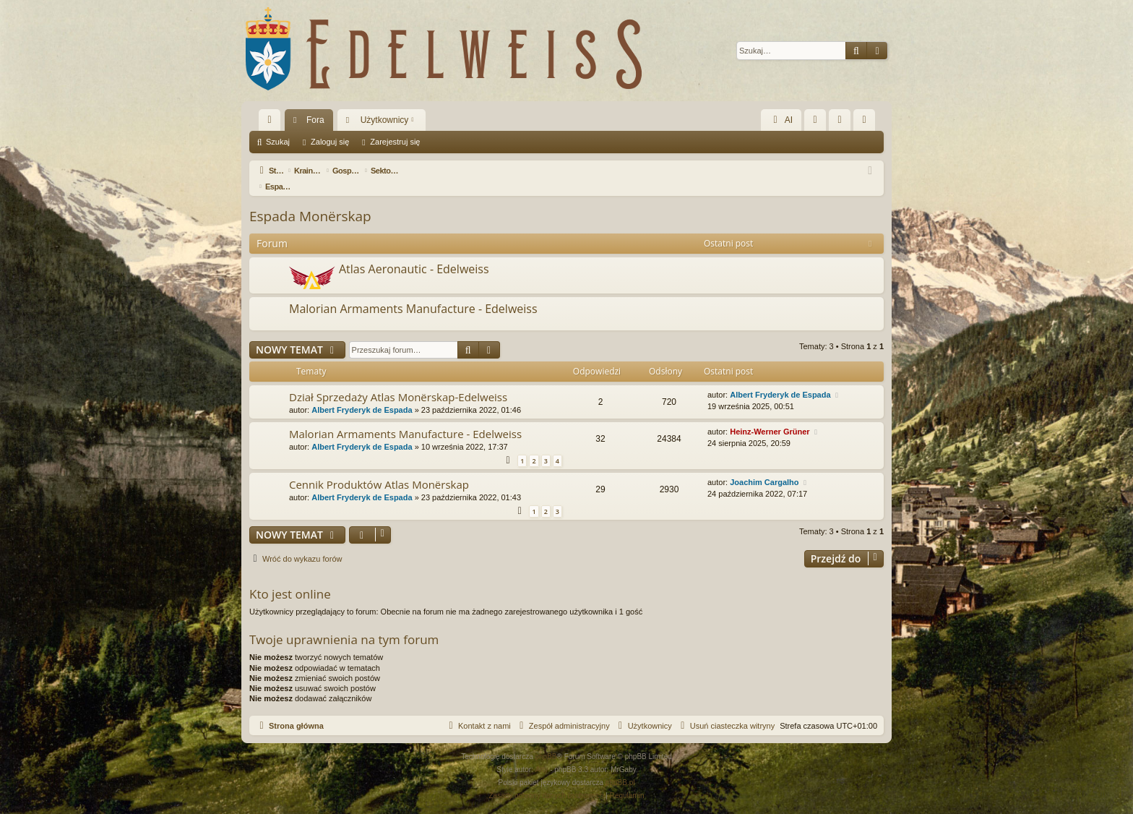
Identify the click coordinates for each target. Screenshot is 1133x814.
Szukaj (278, 141)
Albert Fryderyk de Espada (361, 394)
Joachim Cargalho (764, 466)
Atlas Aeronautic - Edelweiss (414, 253)
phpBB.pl (620, 767)
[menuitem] (815, 120)
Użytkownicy (385, 120)
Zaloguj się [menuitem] (842, 123)
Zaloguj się (330, 141)
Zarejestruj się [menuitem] (867, 123)
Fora (315, 120)
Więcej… (272, 123)
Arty (541, 754)
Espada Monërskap (310, 200)
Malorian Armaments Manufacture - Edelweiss (413, 293)
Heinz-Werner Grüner (769, 415)
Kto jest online (290, 578)
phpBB (546, 741)
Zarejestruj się (395, 141)
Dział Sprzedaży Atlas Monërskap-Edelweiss (398, 381)
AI (781, 120)
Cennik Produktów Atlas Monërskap (379, 468)
